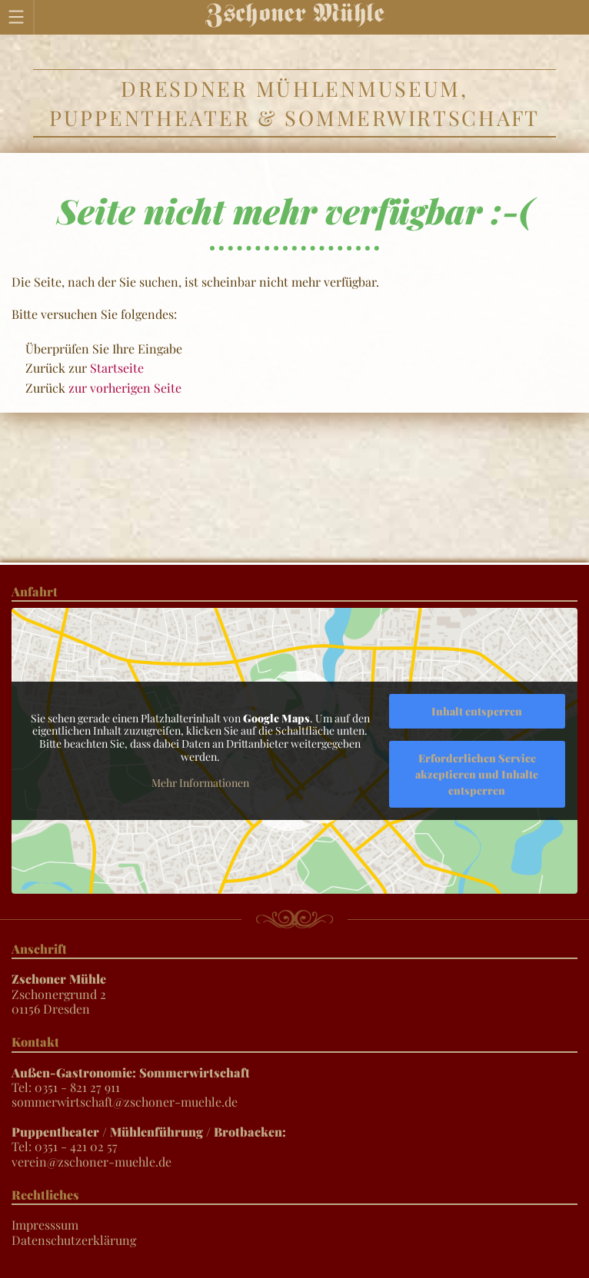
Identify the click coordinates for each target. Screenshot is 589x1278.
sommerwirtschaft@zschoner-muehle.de (125, 1102)
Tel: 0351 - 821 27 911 (131, 1079)
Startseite (117, 368)
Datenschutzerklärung (74, 1240)
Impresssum (45, 1225)
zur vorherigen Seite (124, 388)
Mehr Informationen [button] (200, 783)
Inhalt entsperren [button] (476, 711)
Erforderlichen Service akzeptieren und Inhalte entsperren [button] (476, 774)
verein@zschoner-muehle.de (91, 1162)
